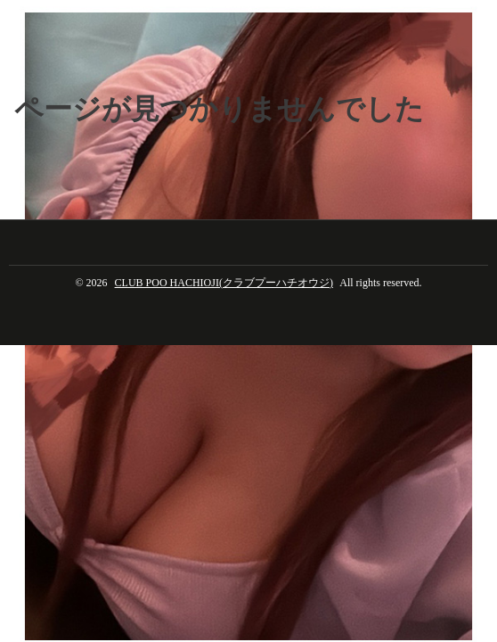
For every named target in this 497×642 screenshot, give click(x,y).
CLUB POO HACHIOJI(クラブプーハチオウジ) (224, 282)
